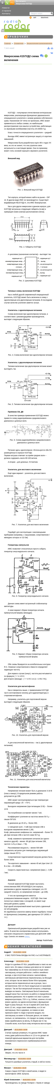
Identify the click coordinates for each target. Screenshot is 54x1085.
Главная (7, 43)
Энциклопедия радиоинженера (39, 43)
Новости (5, 8)
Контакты (6, 13)
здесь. (27, 936)
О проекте (6, 11)
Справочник (19, 43)
